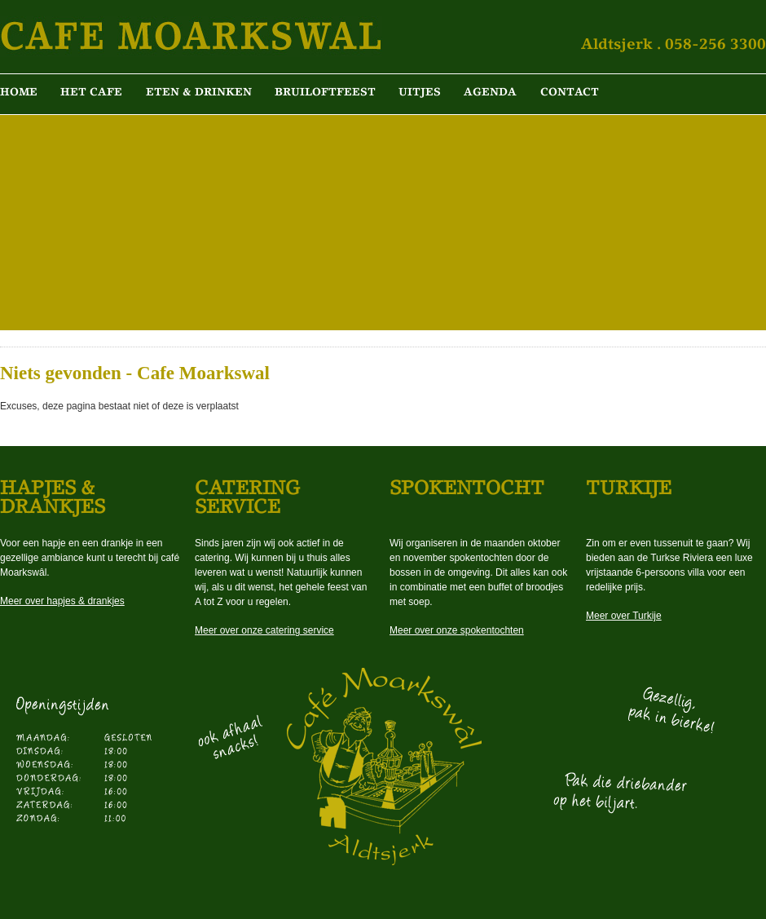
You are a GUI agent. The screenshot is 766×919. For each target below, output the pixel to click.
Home (18, 92)
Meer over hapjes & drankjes (62, 601)
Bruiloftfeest (325, 92)
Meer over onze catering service (264, 630)
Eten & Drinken (199, 92)
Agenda (490, 92)
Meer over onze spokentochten (457, 630)
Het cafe (91, 92)
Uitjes (419, 92)
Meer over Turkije (624, 616)
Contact (569, 92)
